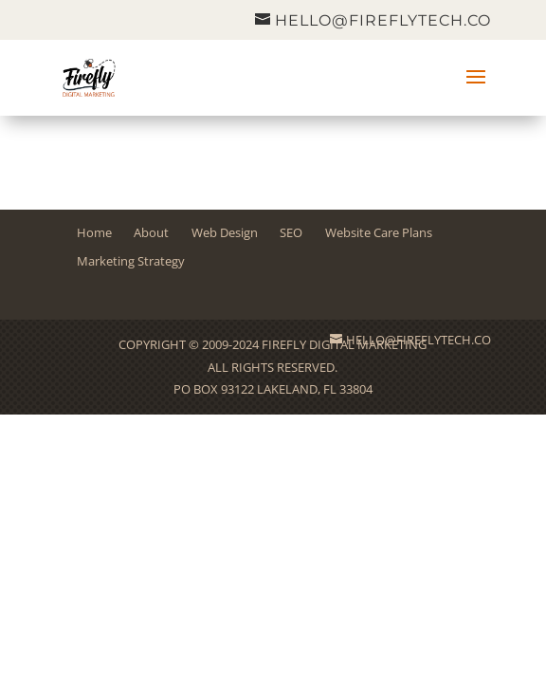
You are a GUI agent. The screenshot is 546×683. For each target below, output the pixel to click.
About (151, 232)
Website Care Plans (378, 232)
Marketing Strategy (131, 260)
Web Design (224, 232)
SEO (291, 232)
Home (94, 232)
